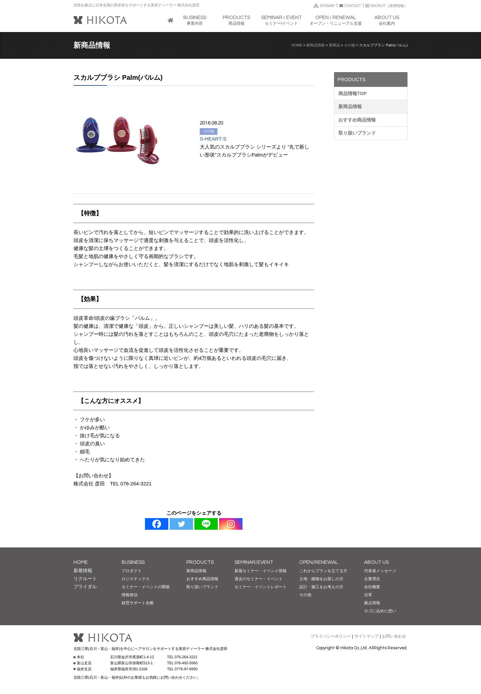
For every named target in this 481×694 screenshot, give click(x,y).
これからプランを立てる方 (323, 570)
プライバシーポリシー (331, 636)
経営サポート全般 (138, 603)
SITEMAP (324, 5)
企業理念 (372, 578)
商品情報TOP (352, 93)
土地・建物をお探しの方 (321, 578)
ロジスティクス (136, 578)
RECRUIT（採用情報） (386, 5)
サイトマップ (366, 636)
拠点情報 (372, 603)
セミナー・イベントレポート (260, 587)
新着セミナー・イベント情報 (260, 570)
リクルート (85, 578)
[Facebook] (156, 524)
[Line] (206, 524)
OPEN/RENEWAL (318, 562)
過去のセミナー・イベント (258, 578)
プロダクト (132, 570)
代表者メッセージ (380, 570)
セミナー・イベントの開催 (146, 587)
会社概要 (372, 587)
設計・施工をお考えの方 (321, 587)
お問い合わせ (394, 636)
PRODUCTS (200, 562)
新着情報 (82, 570)
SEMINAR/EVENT (253, 562)
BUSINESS (133, 562)
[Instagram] (231, 524)
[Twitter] (181, 524)
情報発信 (130, 595)
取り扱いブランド (357, 133)
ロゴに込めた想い (380, 611)
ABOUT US (376, 562)
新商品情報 (315, 45)
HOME (297, 45)
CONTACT (350, 5)
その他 (349, 45)
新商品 (334, 45)
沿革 (368, 595)
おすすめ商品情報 (357, 120)
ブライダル (85, 586)
